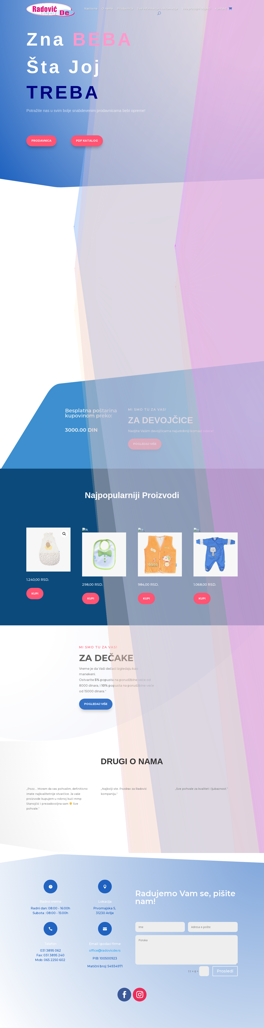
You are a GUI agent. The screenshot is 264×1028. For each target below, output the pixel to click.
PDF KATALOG (87, 140)
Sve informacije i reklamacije (157, 8)
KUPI (34, 593)
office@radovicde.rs (105, 945)
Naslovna (90, 8)
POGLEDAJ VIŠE (144, 452)
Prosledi (225, 966)
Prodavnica (125, 8)
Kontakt (220, 8)
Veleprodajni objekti (196, 8)
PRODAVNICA (41, 140)
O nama (107, 8)
